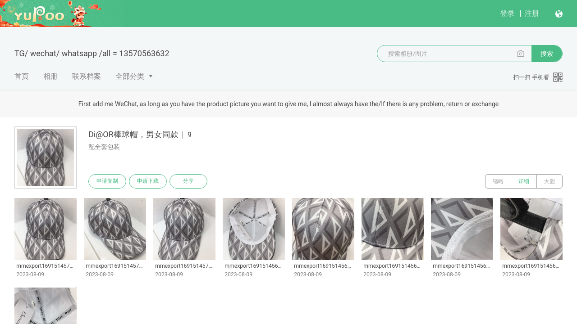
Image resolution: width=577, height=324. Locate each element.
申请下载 (148, 181)
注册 (532, 13)
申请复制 (107, 181)
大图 (549, 181)
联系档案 (86, 76)
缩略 (498, 181)
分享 (188, 181)
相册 (50, 76)
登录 (507, 13)
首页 (21, 76)
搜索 (546, 53)
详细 (523, 181)
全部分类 (129, 76)
